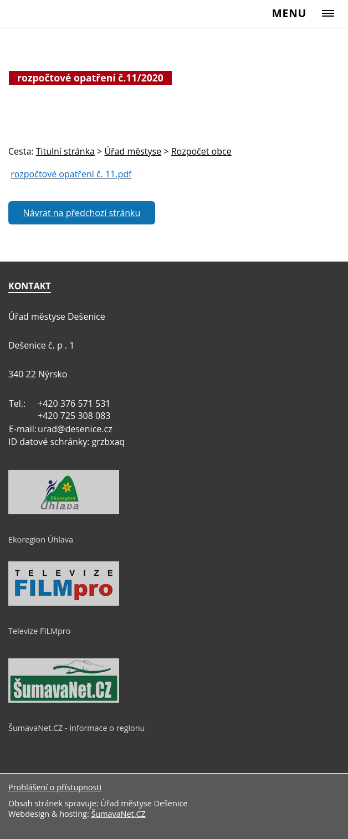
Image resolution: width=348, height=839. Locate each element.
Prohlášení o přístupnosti (54, 787)
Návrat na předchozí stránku (82, 213)
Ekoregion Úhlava (40, 539)
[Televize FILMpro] (63, 603)
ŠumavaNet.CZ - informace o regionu (76, 728)
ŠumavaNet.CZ (118, 814)
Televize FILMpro (39, 631)
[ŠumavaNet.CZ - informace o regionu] (63, 700)
